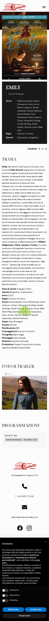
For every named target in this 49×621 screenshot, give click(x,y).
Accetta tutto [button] (35, 609)
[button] (46, 542)
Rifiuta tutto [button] (13, 609)
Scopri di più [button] (24, 616)
